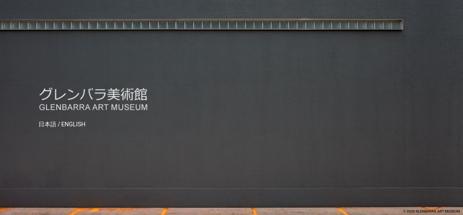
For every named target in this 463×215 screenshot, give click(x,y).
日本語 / (49, 124)
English (73, 124)
